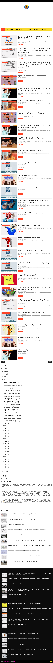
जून (4, 376)
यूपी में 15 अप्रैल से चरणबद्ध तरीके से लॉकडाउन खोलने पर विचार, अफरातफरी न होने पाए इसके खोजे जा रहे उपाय (27, 540)
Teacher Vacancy (43, 29)
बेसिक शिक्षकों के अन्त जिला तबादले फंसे (28, 275)
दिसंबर (4, 371)
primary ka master (5, 62)
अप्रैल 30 (6, 381)
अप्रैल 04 (6, 463)
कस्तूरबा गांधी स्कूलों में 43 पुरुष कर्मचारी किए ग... (12, 388)
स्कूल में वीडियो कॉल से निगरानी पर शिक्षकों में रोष (30, 188)
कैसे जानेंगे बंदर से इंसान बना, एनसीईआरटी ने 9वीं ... (12, 421)
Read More (20, 44)
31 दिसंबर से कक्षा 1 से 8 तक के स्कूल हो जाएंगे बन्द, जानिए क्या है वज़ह (20, 535)
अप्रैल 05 (6, 461)
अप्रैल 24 (6, 431)
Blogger (15, 661)
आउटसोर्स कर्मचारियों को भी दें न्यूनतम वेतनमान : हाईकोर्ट (32, 138)
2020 (3, 478)
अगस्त (4, 373)
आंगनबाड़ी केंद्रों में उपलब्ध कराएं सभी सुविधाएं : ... (12, 390)
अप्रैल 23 (6, 433)
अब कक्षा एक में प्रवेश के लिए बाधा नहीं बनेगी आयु (30, 213)
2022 (3, 475)
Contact (7, 1)
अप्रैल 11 (5, 451)
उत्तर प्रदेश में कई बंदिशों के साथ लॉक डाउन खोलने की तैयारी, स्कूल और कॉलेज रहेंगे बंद (23, 514)
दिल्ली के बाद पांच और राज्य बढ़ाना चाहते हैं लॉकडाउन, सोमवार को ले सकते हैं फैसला (22, 561)
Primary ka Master (10, 29)
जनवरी (4, 473)
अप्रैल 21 (6, 436)
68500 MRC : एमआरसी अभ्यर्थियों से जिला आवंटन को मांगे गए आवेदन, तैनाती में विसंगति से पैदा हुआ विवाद (27, 613)
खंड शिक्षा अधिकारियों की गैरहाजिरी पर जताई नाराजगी (31, 312)
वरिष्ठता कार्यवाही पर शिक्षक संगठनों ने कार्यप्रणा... (12, 398)
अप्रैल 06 (6, 459)
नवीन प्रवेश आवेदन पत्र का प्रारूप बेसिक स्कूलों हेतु (17, 624)
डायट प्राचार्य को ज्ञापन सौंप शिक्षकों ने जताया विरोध (30, 325)
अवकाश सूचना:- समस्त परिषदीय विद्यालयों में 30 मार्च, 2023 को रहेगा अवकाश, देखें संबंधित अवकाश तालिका (27, 529)
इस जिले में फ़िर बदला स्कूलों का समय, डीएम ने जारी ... (13, 415)
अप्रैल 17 (6, 443)
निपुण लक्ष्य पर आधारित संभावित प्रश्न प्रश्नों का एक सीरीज (8, 76)
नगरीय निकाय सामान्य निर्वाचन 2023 (7, 49)
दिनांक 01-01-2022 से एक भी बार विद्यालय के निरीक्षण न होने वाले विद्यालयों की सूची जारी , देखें (24, 556)
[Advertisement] (26, 18)
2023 (3, 370)
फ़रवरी (4, 471)
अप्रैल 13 (6, 449)
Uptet (3, 32)
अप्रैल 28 (6, 425)
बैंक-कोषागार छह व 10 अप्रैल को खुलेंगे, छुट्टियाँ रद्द (16, 524)
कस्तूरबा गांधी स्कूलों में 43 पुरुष (6, 88)
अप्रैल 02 (6, 466)
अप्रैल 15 (6, 446)
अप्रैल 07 (6, 458)
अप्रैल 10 (6, 453)
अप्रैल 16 (6, 445)
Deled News (28, 29)
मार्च (4, 469)
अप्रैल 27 (6, 427)
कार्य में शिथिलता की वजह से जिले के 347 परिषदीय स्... (13, 402)
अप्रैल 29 (6, 423)
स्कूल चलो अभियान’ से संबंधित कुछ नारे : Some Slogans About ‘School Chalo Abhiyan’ (24, 603)
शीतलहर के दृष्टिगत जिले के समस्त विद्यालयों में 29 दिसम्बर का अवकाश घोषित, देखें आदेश (23, 550)
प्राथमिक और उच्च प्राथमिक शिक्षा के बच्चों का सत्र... (12, 410)
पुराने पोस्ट (50, 361)
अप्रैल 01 (6, 467)
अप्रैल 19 (6, 440)
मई (4, 377)
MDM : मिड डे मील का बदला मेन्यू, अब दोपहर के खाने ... (13, 382)
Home (1, 1)
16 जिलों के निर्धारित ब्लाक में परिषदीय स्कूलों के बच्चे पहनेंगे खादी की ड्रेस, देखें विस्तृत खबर (23, 519)
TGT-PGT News (35, 29)
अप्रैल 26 (6, 428)
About (4, 1)
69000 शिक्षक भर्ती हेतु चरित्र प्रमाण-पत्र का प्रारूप (17, 594)
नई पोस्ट (3, 361)
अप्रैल (4, 379)
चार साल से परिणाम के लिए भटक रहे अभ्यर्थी (29, 238)
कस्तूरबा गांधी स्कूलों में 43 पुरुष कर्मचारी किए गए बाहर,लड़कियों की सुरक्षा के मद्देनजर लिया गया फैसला (34, 89)
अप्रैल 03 (6, 464)
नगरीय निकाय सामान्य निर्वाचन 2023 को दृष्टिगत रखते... (13, 384)
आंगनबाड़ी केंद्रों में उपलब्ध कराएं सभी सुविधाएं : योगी (8, 101)
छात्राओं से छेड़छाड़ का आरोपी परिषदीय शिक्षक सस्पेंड (31, 250)
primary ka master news (6, 36)
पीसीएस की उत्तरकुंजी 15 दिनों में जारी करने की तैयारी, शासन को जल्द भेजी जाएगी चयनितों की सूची (34, 288)
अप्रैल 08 (6, 456)
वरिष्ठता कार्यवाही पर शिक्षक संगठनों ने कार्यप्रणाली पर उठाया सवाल (34, 163)
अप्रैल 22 (6, 435)
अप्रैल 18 (6, 441)
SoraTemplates (6, 661)
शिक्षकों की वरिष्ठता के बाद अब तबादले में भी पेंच (30, 175)
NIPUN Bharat (4, 113)
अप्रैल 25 (6, 430)
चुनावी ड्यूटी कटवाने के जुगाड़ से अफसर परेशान (29, 225)
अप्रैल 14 (6, 448)
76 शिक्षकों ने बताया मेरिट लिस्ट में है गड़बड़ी (28, 337)
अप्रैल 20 (6, 438)
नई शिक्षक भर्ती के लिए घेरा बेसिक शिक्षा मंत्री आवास (17, 583)
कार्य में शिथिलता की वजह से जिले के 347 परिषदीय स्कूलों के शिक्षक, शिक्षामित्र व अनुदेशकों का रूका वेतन (33, 201)
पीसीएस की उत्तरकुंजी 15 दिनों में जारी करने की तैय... (12, 413)
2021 (3, 476)
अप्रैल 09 (6, 454)
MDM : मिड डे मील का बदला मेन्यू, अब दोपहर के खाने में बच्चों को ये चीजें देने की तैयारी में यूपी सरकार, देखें (34, 37)
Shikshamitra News (20, 29)
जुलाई (4, 374)
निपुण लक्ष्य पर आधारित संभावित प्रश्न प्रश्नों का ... (12, 387)
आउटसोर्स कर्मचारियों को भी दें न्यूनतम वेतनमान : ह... (12, 395)
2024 (3, 368)
